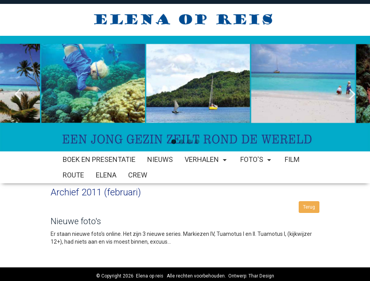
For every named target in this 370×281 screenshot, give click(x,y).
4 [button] (197, 142)
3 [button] (189, 142)
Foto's (256, 159)
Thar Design (261, 276)
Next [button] (352, 87)
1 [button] (173, 142)
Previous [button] (17, 87)
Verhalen (207, 159)
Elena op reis (149, 276)
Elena (106, 175)
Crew (137, 175)
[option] (185, 93)
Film (292, 159)
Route (73, 175)
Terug (309, 207)
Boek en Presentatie (99, 159)
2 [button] (181, 142)
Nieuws (160, 159)
